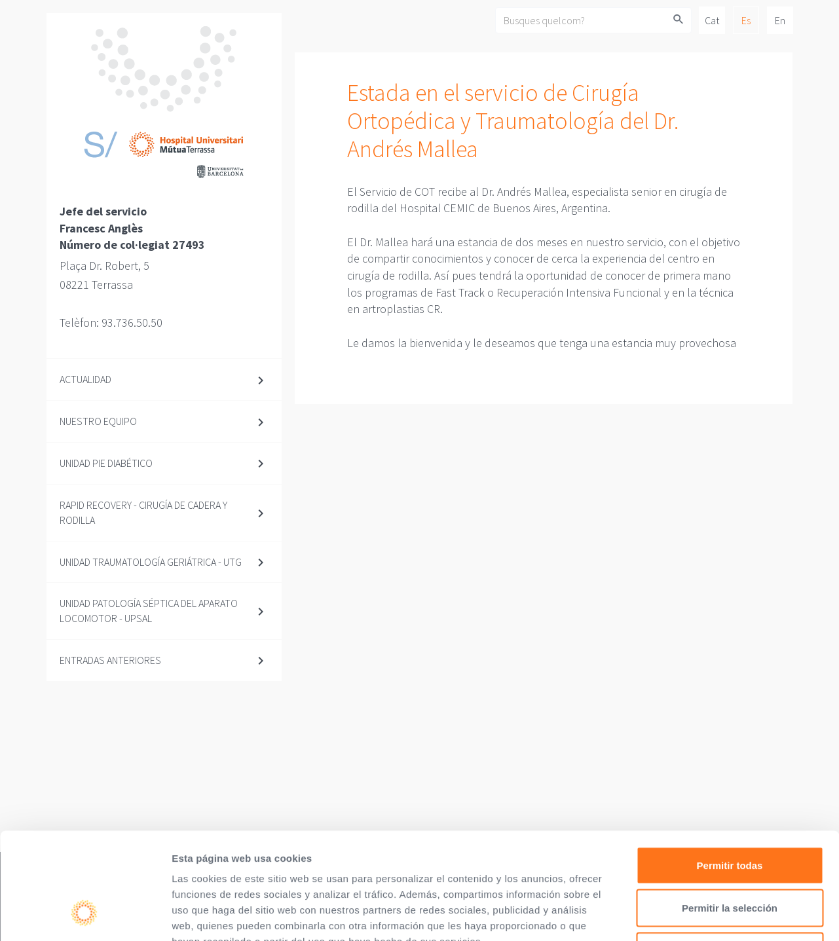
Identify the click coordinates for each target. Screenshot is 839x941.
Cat (712, 20)
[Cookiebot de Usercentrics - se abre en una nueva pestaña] (85, 915)
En (780, 20)
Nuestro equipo (98, 421)
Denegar (729, 854)
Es (746, 20)
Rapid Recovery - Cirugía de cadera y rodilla (143, 512)
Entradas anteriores (110, 660)
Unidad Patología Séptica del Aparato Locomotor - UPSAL (149, 611)
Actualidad (85, 379)
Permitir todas (730, 769)
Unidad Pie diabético (106, 463)
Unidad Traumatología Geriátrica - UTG (151, 561)
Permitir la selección (729, 812)
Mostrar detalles (709, 915)
